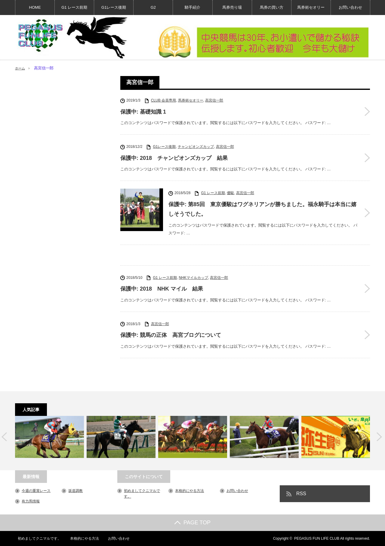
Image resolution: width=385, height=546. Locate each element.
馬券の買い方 (271, 7)
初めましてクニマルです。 (36, 538)
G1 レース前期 (74, 7)
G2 (153, 7)
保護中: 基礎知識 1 (143, 112)
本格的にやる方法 (189, 490)
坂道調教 (75, 490)
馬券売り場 (232, 7)
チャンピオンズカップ (196, 147)
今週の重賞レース (36, 490)
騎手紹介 (192, 7)
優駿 (230, 193)
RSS (301, 493)
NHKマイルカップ (193, 277)
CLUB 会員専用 (163, 100)
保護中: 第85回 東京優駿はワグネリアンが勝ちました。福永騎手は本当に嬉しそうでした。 (262, 209)
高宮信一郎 (214, 100)
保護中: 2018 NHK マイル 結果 (161, 289)
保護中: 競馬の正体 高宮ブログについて (170, 335)
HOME (35, 7)
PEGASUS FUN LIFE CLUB (316, 538)
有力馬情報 (31, 501)
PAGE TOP (192, 523)
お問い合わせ (350, 7)
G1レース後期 (113, 7)
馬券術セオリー (311, 7)
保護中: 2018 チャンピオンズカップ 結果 (174, 158)
